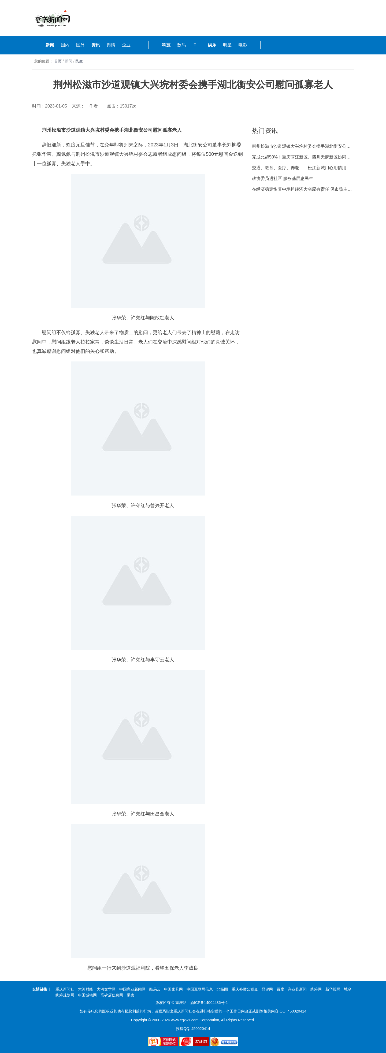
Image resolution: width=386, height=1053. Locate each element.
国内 (65, 45)
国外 (80, 45)
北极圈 (222, 989)
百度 (280, 989)
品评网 (267, 989)
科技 (166, 45)
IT (194, 45)
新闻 (50, 45)
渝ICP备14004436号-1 (209, 1002)
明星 (227, 45)
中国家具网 (173, 989)
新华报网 (332, 989)
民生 (79, 61)
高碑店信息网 (112, 995)
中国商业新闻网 (132, 989)
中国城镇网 (87, 995)
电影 (242, 45)
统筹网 (316, 989)
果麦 (130, 995)
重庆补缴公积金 (245, 989)
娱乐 (212, 45)
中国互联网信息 (200, 989)
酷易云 (155, 989)
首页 (58, 61)
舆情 (111, 45)
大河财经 (85, 989)
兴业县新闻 (297, 989)
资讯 (95, 45)
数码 (181, 45)
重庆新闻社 (64, 989)
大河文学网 (106, 989)
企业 (126, 45)
